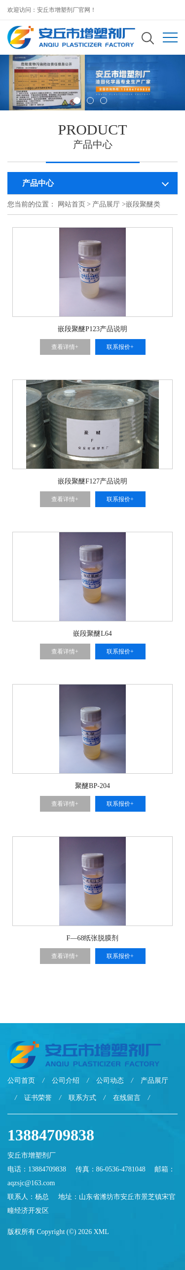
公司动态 (110, 1080)
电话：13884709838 (36, 1169)
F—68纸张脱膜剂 (93, 938)
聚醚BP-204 (92, 785)
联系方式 (82, 1097)
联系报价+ (120, 346)
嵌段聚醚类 (143, 204)
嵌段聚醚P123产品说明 (92, 329)
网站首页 (71, 204)
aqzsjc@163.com (31, 1183)
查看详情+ (64, 346)
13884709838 (50, 1135)
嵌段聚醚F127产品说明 (92, 481)
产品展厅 (106, 204)
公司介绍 (65, 1080)
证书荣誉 (38, 1097)
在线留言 (127, 1097)
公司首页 (21, 1080)
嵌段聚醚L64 (92, 633)
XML (101, 1232)
